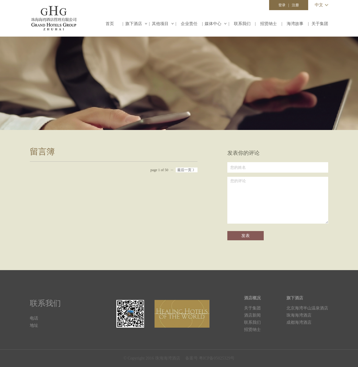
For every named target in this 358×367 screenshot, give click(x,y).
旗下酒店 (136, 23)
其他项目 (163, 23)
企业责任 (189, 23)
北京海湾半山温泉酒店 (307, 308)
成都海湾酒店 (298, 322)
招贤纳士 (268, 23)
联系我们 (242, 23)
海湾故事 (295, 23)
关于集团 (319, 23)
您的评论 (277, 200)
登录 (282, 5)
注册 (295, 5)
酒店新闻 (252, 315)
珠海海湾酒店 (298, 315)
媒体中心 (215, 23)
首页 (110, 23)
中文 (319, 5)
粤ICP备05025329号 (217, 358)
